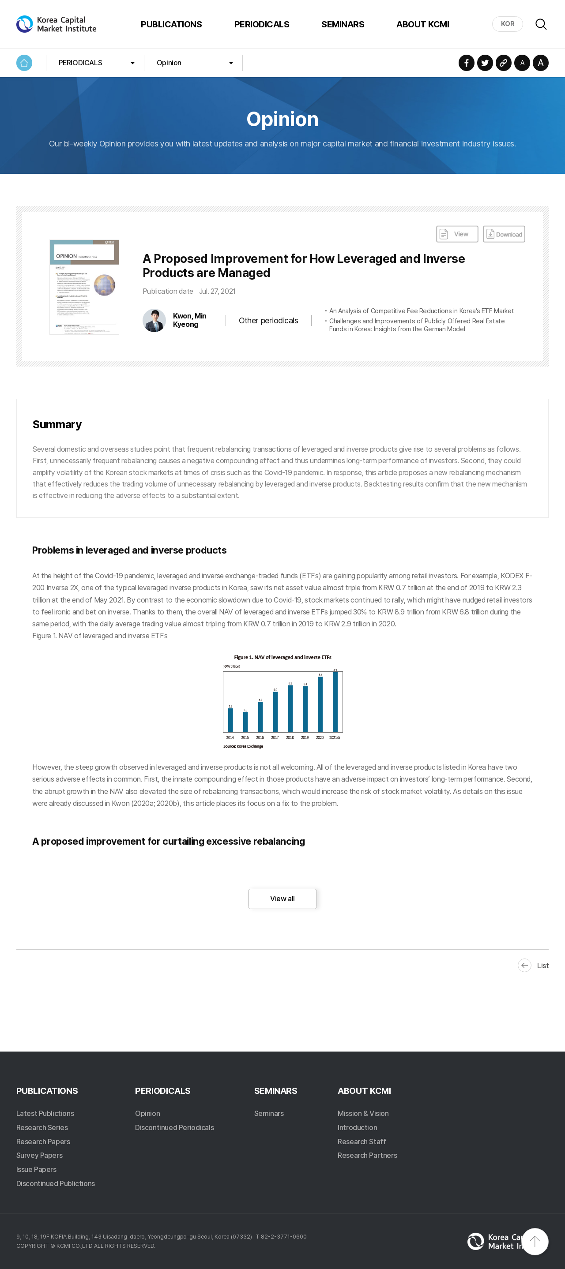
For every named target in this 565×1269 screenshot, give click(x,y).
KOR (507, 24)
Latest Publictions (45, 1113)
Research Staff (362, 1141)
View (457, 234)
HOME (24, 63)
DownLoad (504, 234)
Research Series (42, 1127)
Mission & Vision (363, 1113)
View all (282, 898)
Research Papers (43, 1141)
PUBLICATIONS (171, 24)
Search (541, 24)
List (543, 965)
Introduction (357, 1127)
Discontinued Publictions (55, 1183)
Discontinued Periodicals (174, 1127)
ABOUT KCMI (422, 24)
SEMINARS (342, 24)
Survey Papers (39, 1155)
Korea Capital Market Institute (57, 24)
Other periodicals (268, 320)
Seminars (269, 1113)
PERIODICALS (261, 24)
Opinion (169, 62)
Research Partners (367, 1155)
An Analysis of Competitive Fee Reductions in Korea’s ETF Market (421, 311)
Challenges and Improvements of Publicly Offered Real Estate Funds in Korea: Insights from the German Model (417, 325)
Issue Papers (36, 1169)
